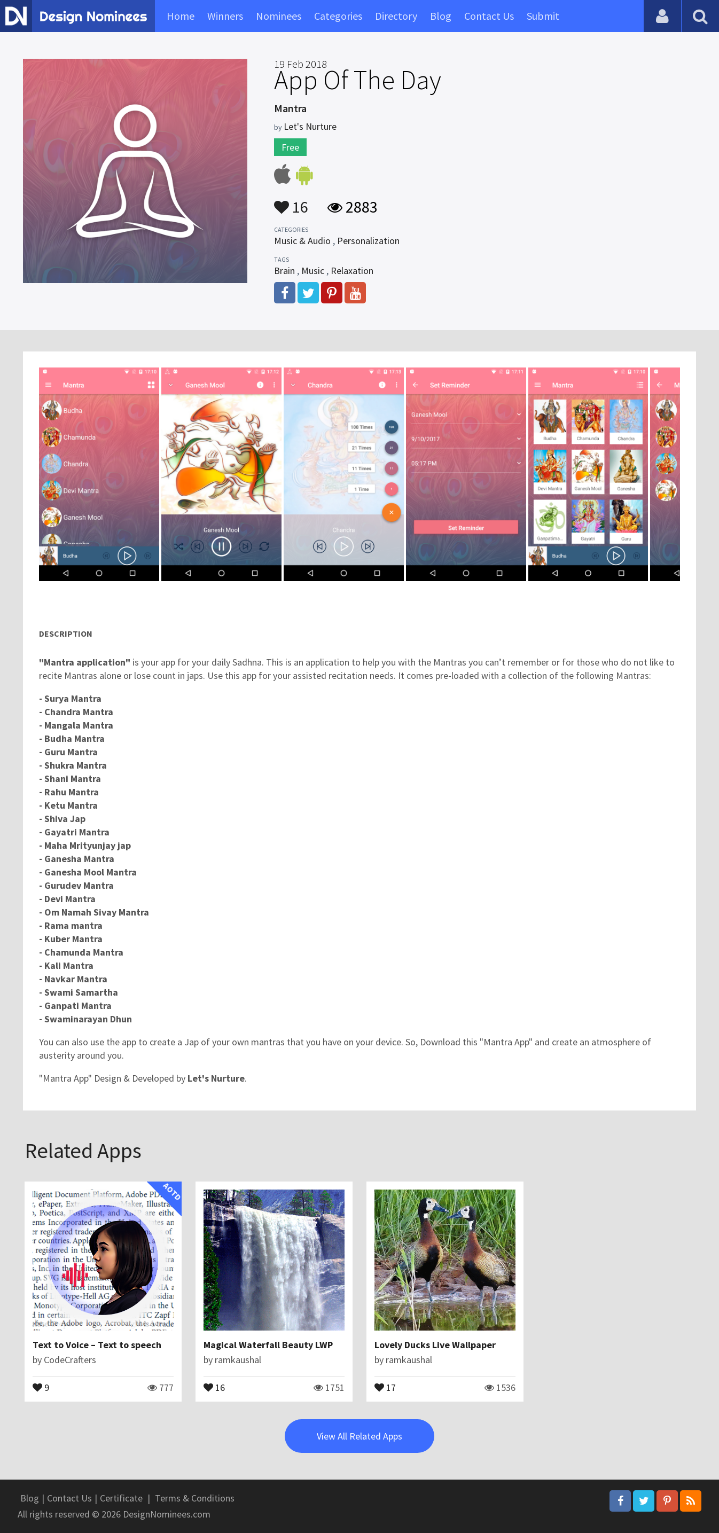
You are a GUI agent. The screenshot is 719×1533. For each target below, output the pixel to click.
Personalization (368, 240)
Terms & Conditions (195, 1498)
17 (385, 1386)
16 (291, 202)
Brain (284, 270)
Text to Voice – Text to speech (97, 1345)
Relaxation (352, 270)
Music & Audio (302, 240)
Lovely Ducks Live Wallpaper (435, 1345)
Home (180, 15)
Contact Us (489, 15)
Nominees (278, 15)
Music (312, 270)
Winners (225, 15)
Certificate (121, 1498)
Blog (440, 15)
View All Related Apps (359, 1436)
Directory (396, 15)
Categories (338, 15)
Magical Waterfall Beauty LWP (268, 1345)
